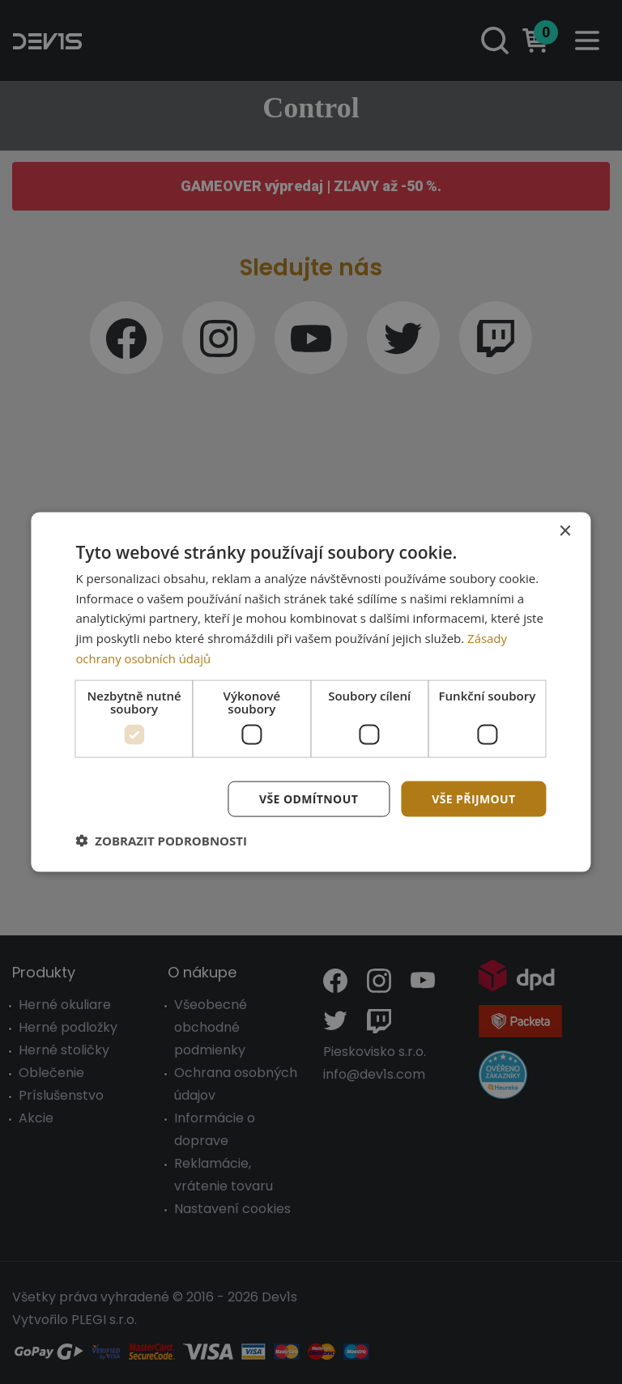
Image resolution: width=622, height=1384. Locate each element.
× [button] (565, 531)
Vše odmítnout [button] (308, 798)
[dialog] (310, 692)
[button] (161, 840)
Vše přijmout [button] (473, 798)
